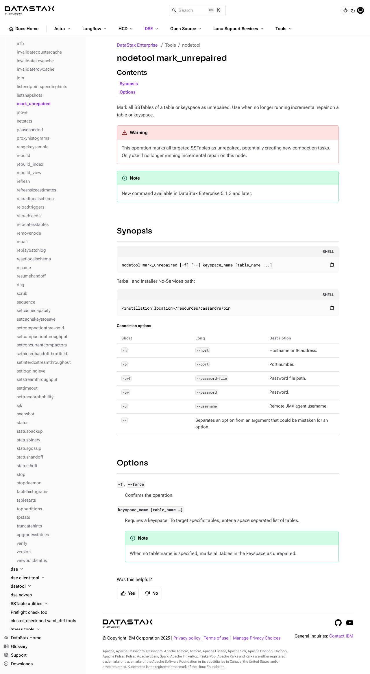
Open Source (186, 28)
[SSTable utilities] (45, 604)
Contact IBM (341, 636)
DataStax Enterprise (137, 45)
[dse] (45, 569)
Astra (62, 28)
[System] (360, 10)
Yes (128, 593)
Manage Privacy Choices (256, 638)
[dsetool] (45, 586)
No (151, 593)
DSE (152, 28)
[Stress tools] (45, 629)
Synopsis (129, 83)
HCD (126, 28)
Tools (284, 28)
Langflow (95, 28)
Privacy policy (186, 638)
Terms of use (216, 638)
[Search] (197, 10)
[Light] (345, 10)
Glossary (15, 647)
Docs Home (23, 29)
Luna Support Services (238, 28)
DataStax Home (22, 638)
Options (128, 92)
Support (15, 655)
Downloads (18, 664)
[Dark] (352, 10)
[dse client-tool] (45, 578)
